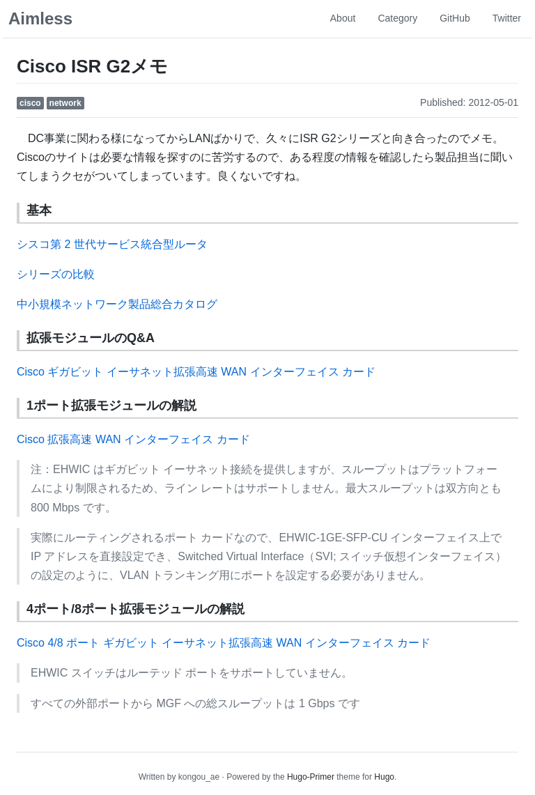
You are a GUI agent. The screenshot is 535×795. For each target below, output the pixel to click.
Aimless (40, 18)
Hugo (384, 777)
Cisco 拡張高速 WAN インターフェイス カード (133, 439)
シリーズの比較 (56, 274)
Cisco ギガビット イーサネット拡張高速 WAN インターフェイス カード (196, 372)
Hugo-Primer (310, 777)
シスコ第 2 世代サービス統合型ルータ (112, 244)
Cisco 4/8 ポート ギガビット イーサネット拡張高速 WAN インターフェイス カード (224, 643)
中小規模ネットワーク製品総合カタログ (117, 304)
